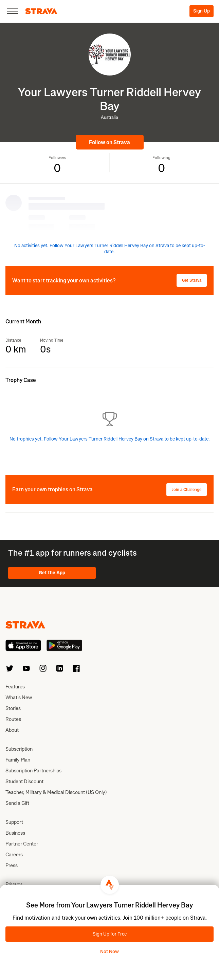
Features (15, 686)
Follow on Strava (109, 142)
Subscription (19, 749)
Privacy (13, 884)
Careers (14, 854)
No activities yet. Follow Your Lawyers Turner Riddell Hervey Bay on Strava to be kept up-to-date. (109, 248)
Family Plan (17, 759)
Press (11, 865)
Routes (13, 719)
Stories (13, 708)
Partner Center (21, 843)
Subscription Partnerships (33, 770)
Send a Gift (17, 803)
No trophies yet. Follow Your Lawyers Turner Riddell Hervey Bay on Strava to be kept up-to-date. (110, 439)
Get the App (52, 573)
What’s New (18, 697)
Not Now (109, 951)
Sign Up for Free (110, 934)
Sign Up (201, 11)
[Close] (12, 11)
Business (15, 833)
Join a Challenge (186, 489)
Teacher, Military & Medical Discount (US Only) (56, 792)
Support (14, 822)
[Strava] (41, 11)
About (12, 730)
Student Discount (24, 781)
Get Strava (191, 280)
